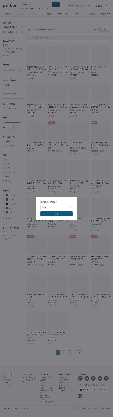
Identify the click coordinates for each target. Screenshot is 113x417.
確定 (56, 214)
